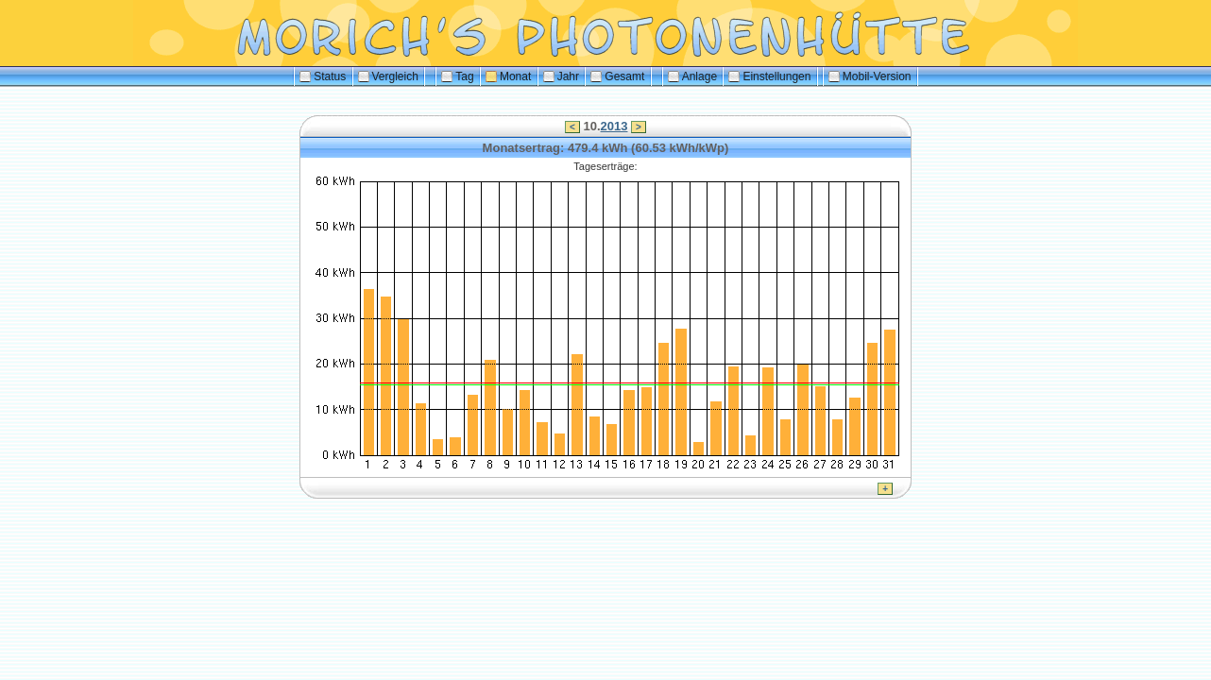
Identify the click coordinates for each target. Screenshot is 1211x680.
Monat (508, 76)
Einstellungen (769, 76)
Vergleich (388, 76)
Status (322, 76)
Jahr (561, 76)
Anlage (692, 76)
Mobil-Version (870, 76)
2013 (614, 126)
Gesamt (617, 76)
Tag (457, 76)
